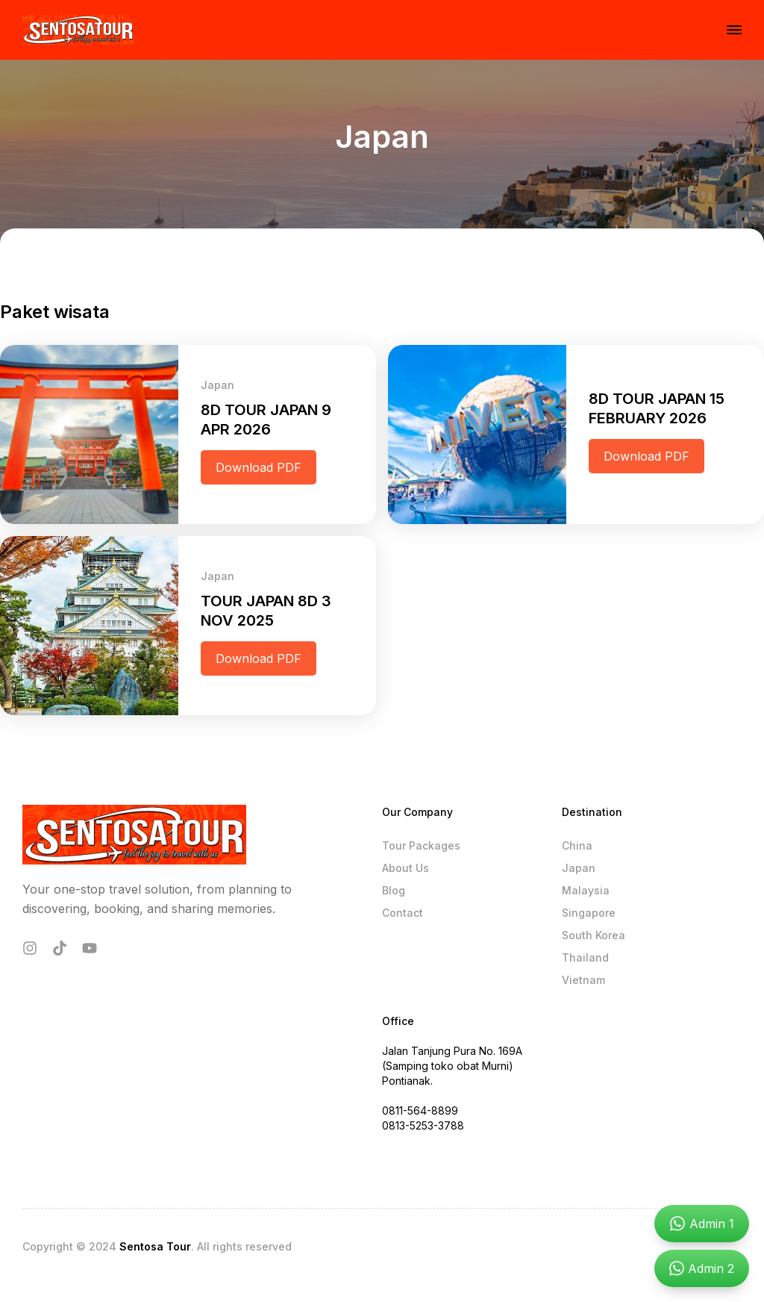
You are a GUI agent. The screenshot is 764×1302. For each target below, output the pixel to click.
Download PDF (258, 467)
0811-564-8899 (420, 1110)
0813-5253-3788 (423, 1125)
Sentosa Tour (155, 1246)
